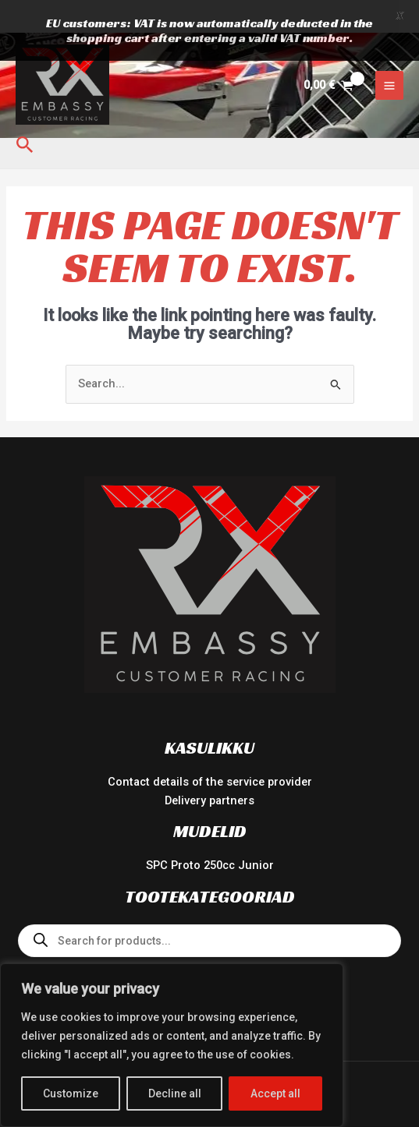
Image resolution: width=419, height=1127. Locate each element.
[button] (25, 113)
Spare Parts (209, 936)
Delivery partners (209, 768)
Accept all (275, 1093)
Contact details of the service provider (210, 751)
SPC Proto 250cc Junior (210, 833)
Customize (70, 1093)
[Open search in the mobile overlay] (209, 908)
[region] (171, 1045)
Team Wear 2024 (210, 954)
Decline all (174, 1093)
